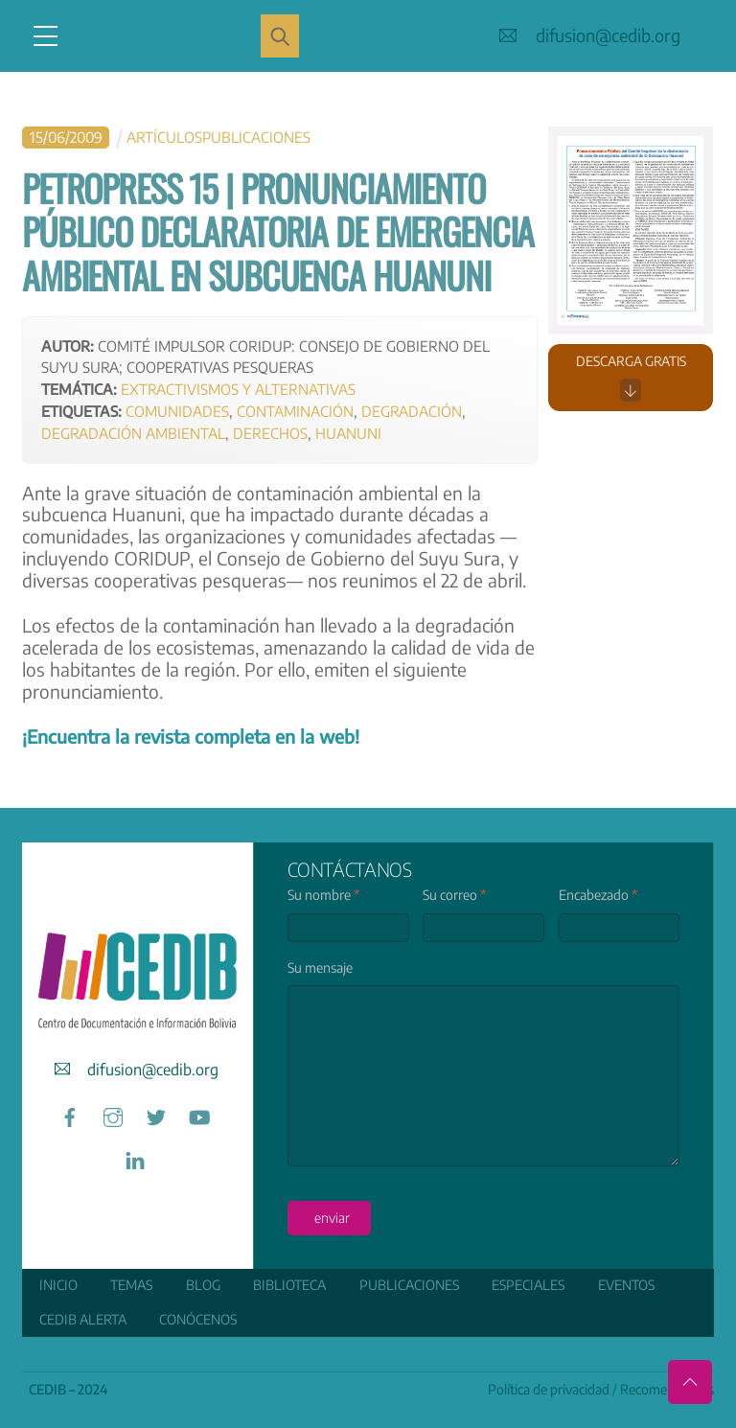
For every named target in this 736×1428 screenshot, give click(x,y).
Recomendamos (667, 1389)
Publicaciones (409, 1285)
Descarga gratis (631, 377)
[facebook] (70, 1114)
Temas (131, 1285)
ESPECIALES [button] (528, 1285)
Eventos (626, 1285)
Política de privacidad (549, 1389)
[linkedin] (135, 1157)
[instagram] (113, 1114)
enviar (332, 1217)
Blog (203, 1285)
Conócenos (198, 1319)
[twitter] (156, 1114)
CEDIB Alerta (82, 1319)
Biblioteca (289, 1285)
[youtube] (199, 1114)
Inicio (58, 1285)
